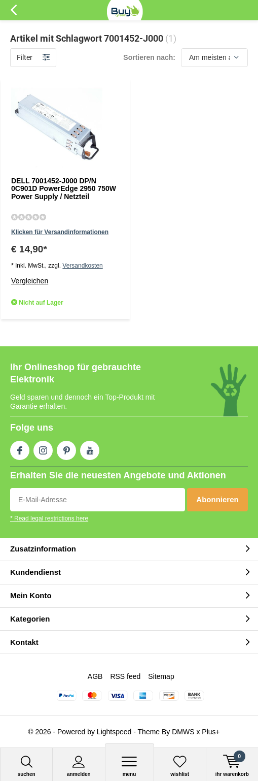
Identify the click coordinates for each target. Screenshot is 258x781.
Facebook (19, 448)
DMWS (183, 732)
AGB (95, 676)
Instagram (43, 448)
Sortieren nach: (149, 57)
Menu (129, 766)
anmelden (78, 766)
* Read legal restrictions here (49, 518)
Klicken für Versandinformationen (59, 232)
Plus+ (210, 732)
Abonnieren (217, 499)
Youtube (89, 448)
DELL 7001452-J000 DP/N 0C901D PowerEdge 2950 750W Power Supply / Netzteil (63, 189)
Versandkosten (82, 265)
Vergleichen (29, 281)
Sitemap (161, 676)
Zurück (13, 10)
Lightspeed (114, 732)
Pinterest (66, 448)
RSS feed (125, 676)
